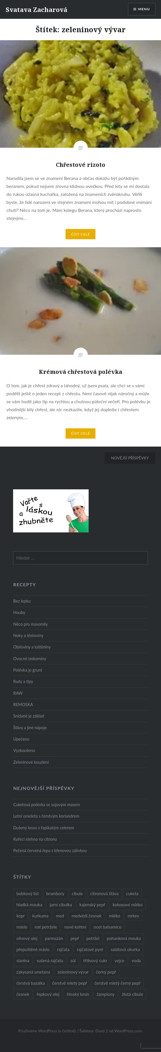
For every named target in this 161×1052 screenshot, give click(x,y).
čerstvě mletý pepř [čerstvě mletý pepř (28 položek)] (69, 983)
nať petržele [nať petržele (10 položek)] (46, 926)
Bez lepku (21, 601)
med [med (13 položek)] (60, 915)
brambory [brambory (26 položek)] (55, 893)
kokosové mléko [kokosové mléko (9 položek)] (127, 904)
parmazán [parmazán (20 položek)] (54, 938)
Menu (144, 9)
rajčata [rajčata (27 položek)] (63, 949)
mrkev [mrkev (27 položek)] (133, 915)
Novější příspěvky (130, 457)
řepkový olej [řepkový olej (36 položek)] (48, 994)
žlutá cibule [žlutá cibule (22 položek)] (132, 994)
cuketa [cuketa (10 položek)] (132, 893)
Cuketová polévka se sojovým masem (46, 804)
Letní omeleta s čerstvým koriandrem (46, 816)
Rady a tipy (23, 681)
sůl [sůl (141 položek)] (73, 960)
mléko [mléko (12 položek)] (114, 915)
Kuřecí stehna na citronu (35, 839)
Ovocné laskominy (29, 658)
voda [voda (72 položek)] (136, 960)
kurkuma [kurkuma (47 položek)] (40, 915)
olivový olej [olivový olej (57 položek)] (26, 938)
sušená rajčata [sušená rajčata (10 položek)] (50, 960)
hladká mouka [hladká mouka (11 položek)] (29, 904)
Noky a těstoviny (28, 635)
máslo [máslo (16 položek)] (21, 926)
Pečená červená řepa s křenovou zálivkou (50, 850)
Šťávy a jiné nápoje (29, 727)
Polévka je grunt (27, 670)
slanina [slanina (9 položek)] (22, 960)
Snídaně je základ (28, 716)
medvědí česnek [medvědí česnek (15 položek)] (86, 915)
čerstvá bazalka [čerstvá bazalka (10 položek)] (30, 983)
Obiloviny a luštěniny (32, 646)
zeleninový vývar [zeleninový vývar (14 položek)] (73, 971)
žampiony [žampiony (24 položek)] (106, 994)
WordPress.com (128, 1030)
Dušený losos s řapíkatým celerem (43, 827)
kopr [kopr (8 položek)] (20, 915)
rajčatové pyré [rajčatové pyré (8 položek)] (90, 949)
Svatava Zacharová (36, 9)
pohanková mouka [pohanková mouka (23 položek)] (124, 938)
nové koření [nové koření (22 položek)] (75, 926)
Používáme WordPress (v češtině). (47, 1030)
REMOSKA (23, 704)
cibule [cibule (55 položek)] (77, 893)
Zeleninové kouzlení (31, 762)
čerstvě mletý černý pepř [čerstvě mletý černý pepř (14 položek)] (117, 983)
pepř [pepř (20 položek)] (74, 938)
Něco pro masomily (30, 624)
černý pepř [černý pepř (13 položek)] (106, 971)
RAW (18, 693)
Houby (19, 612)
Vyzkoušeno (24, 750)
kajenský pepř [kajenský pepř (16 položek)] (92, 904)
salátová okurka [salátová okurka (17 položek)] (125, 949)
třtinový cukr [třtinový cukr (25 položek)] (95, 960)
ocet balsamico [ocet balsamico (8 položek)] (107, 926)
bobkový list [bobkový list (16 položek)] (27, 893)
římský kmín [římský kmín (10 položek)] (78, 994)
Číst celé (80, 234)
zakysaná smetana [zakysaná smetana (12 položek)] (33, 971)
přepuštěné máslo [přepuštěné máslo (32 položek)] (32, 949)
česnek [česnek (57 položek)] (22, 994)
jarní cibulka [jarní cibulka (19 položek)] (61, 904)
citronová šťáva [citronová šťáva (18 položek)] (104, 893)
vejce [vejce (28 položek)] (119, 960)
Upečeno (21, 739)
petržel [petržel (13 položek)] (92, 938)
